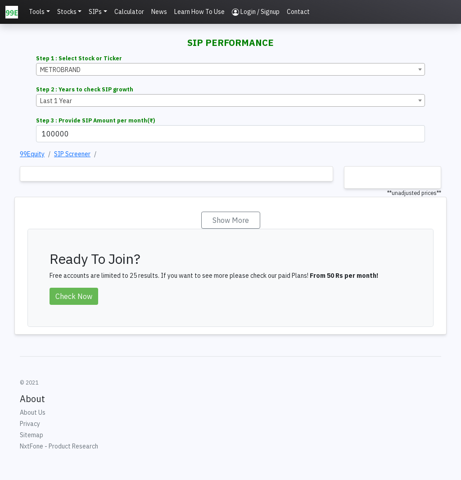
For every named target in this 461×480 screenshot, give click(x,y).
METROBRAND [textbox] (60, 70)
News (159, 12)
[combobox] (230, 69)
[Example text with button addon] (230, 133)
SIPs (95, 12)
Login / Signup (256, 12)
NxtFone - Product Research (59, 446)
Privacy (30, 424)
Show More (230, 220)
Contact (298, 12)
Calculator (129, 12)
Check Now (73, 296)
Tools (37, 12)
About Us (32, 412)
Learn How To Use (199, 12)
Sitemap (31, 435)
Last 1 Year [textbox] (56, 101)
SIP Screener (72, 154)
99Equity (32, 154)
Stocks (67, 12)
